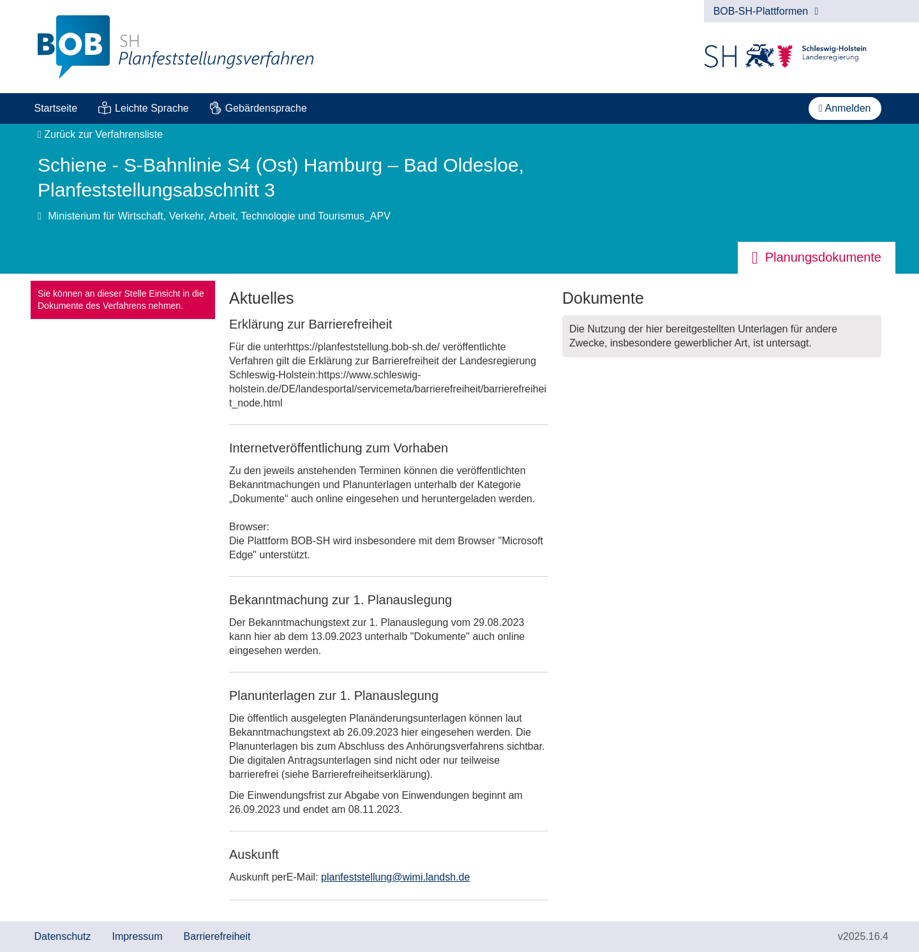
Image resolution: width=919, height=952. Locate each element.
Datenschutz (62, 936)
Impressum (137, 936)
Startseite (56, 108)
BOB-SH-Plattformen (766, 11)
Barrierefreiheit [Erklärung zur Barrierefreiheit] (217, 936)
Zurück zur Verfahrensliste (100, 134)
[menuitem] (56, 108)
